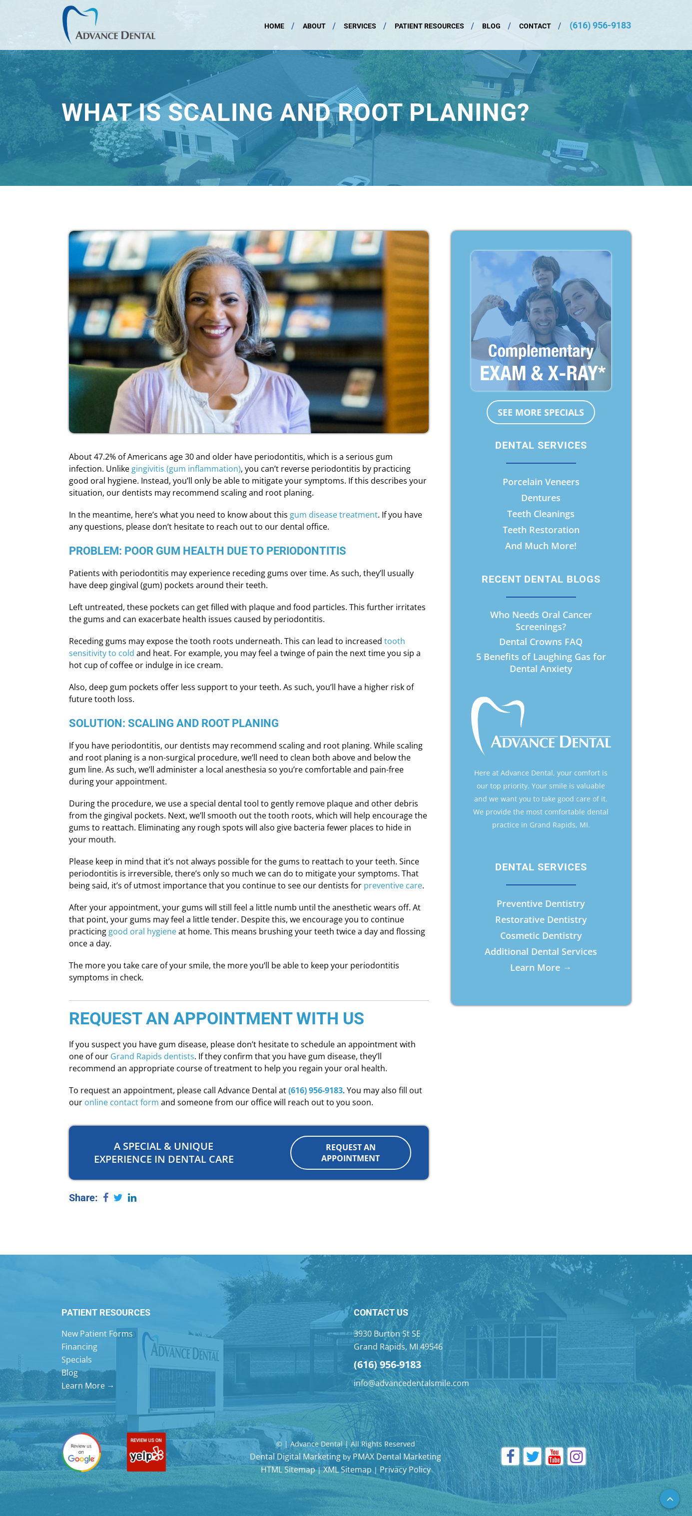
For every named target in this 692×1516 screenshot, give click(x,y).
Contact (535, 26)
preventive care (393, 885)
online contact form (121, 1102)
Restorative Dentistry (541, 919)
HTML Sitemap (288, 1469)
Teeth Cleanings (541, 514)
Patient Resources (429, 26)
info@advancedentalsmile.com (411, 1382)
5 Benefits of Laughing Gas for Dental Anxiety (541, 663)
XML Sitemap (347, 1469)
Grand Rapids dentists (152, 1056)
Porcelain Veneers (541, 482)
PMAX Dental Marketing (397, 1456)
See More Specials (541, 412)
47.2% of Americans (130, 456)
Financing (79, 1346)
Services (360, 26)
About (314, 26)
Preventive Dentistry (541, 903)
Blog (491, 26)
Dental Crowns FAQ (541, 642)
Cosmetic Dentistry (541, 935)
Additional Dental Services (541, 951)
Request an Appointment (350, 1153)
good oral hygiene (142, 931)
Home (274, 26)
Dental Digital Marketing (295, 1456)
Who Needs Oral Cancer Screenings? (541, 621)
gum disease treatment (334, 514)
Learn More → (541, 967)
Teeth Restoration (541, 530)
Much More (549, 546)
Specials (76, 1359)
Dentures (541, 498)
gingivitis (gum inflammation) (186, 468)
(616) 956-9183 (600, 25)
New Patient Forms (97, 1333)
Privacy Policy (405, 1469)
